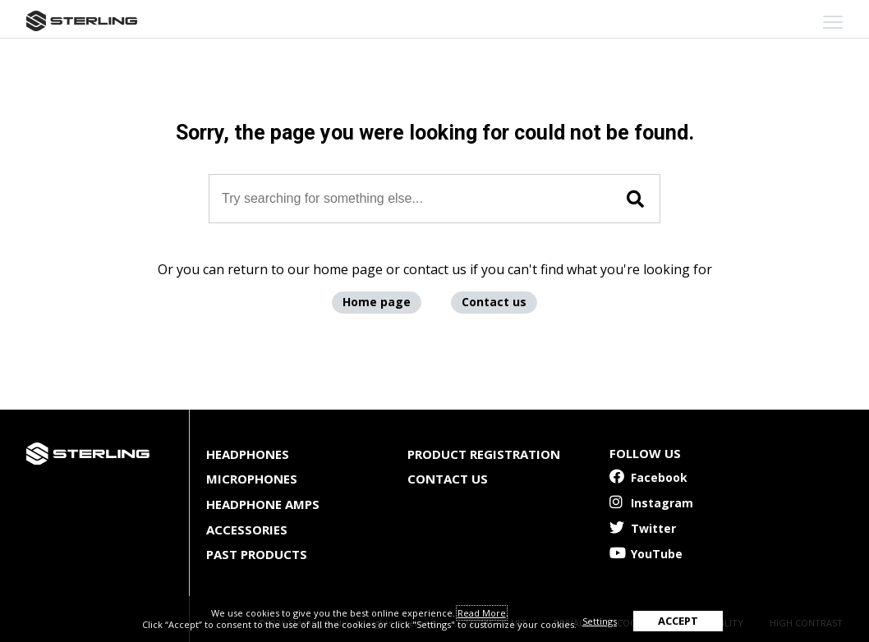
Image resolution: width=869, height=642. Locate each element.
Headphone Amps (263, 504)
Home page (377, 302)
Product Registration (483, 454)
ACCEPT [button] (678, 620)
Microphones (251, 478)
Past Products (256, 554)
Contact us (494, 302)
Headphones (247, 454)
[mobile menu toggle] (833, 22)
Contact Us (447, 478)
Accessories (246, 529)
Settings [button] (599, 621)
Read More (481, 613)
